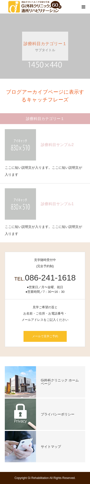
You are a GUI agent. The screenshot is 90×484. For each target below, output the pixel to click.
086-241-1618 (50, 277)
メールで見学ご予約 (45, 336)
